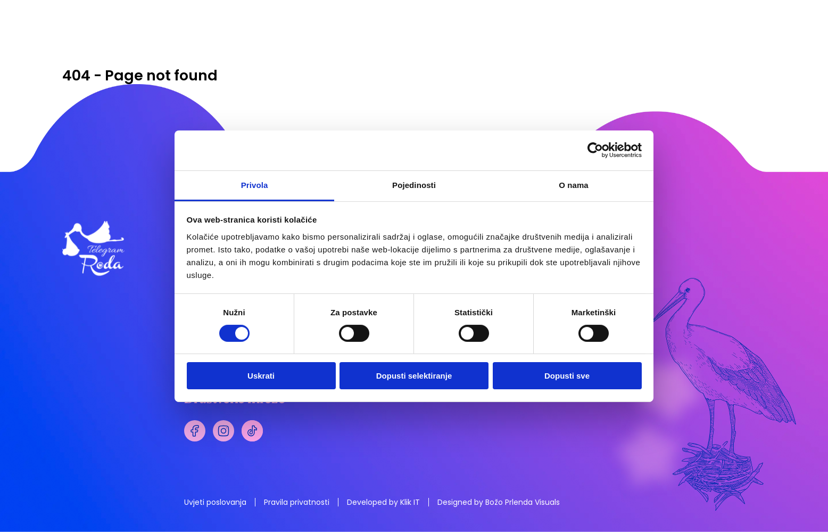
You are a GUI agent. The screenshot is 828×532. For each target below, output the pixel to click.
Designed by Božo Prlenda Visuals (498, 502)
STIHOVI (625, 46)
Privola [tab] (254, 184)
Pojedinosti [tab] (414, 184)
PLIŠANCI (491, 46)
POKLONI (559, 46)
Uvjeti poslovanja (215, 502)
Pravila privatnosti (296, 502)
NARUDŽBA (716, 46)
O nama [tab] (574, 184)
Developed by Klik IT (383, 502)
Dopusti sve (567, 375)
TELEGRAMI (418, 46)
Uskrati (261, 375)
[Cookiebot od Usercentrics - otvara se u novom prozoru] (595, 150)
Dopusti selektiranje (414, 375)
